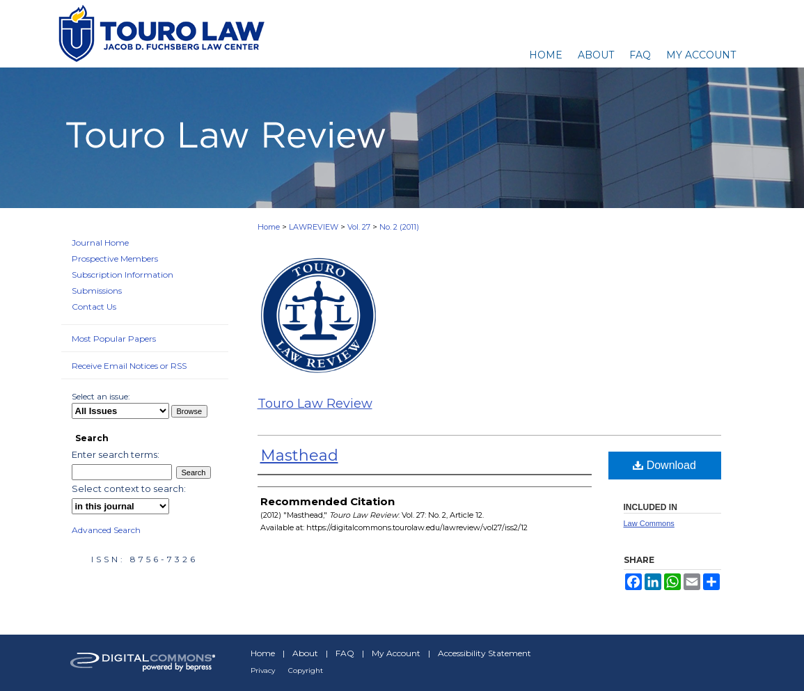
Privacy (263, 670)
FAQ (345, 653)
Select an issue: (101, 396)
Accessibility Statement (484, 653)
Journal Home (100, 242)
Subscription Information (122, 274)
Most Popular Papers (114, 338)
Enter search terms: (115, 454)
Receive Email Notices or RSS (129, 365)
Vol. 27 (358, 227)
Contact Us (94, 306)
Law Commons (649, 523)
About (305, 653)
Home (269, 227)
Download (664, 465)
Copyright (305, 670)
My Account (396, 653)
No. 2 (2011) (399, 227)
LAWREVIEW (313, 227)
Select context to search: (129, 488)
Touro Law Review (315, 403)
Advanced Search (106, 530)
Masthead (299, 455)
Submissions (97, 290)
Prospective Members (115, 258)
